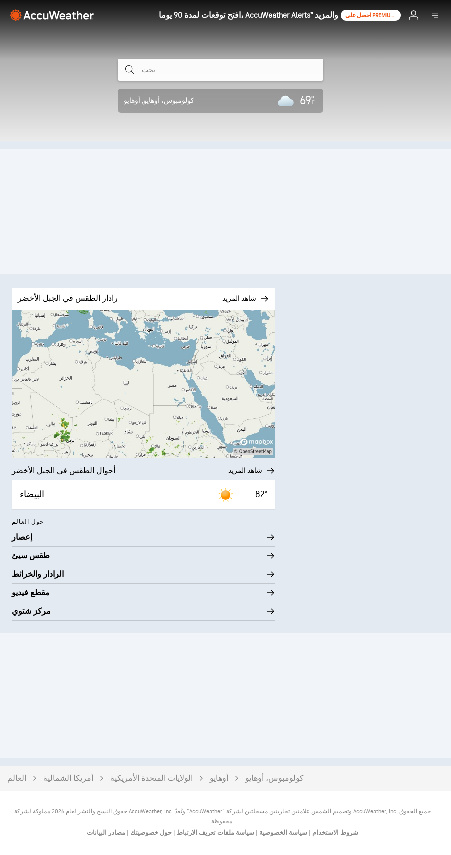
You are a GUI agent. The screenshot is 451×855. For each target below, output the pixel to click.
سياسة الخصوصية (282, 833)
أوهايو (219, 779)
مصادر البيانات (106, 833)
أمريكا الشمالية (68, 779)
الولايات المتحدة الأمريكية (151, 779)
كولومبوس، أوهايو (274, 779)
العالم (16, 779)
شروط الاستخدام (334, 833)
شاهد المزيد (251, 471)
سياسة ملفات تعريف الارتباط (214, 833)
